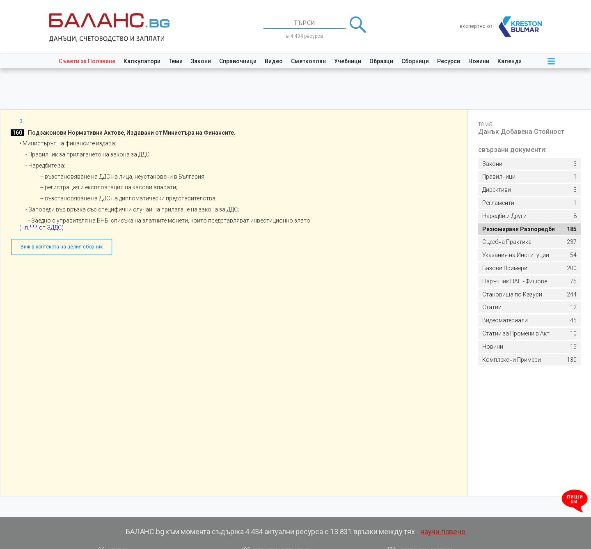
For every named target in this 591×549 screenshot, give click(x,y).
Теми (176, 61)
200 (529, 268)
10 (529, 333)
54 (529, 255)
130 (529, 359)
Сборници (415, 61)
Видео (274, 61)
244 (529, 294)
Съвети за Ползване (87, 61)
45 (529, 320)
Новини (478, 61)
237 (529, 242)
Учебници (347, 61)
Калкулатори (142, 61)
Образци (381, 61)
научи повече (442, 531)
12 (529, 307)
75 (529, 281)
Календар (511, 61)
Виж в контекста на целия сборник (62, 247)
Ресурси (448, 61)
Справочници (238, 61)
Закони (201, 61)
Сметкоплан (308, 61)
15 (529, 346)
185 (529, 229)
